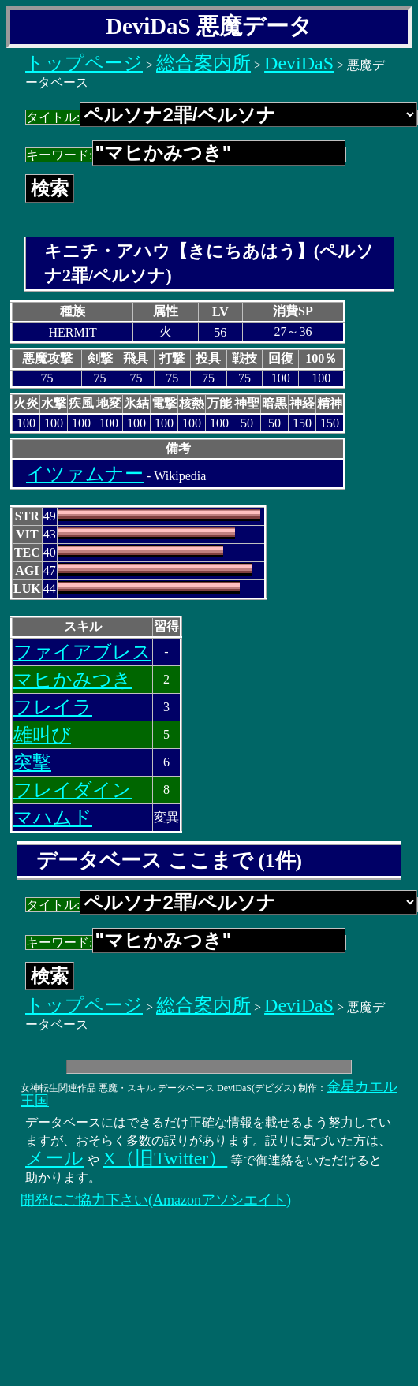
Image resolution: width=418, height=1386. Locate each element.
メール (54, 1158)
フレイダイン (72, 790)
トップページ (84, 63)
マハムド (52, 817)
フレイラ (52, 707)
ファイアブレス (82, 652)
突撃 (32, 762)
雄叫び (42, 735)
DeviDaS (299, 63)
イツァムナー (85, 474)
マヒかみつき (72, 679)
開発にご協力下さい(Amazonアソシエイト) (156, 1200)
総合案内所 (203, 63)
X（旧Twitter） (165, 1158)
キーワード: (185, 154)
